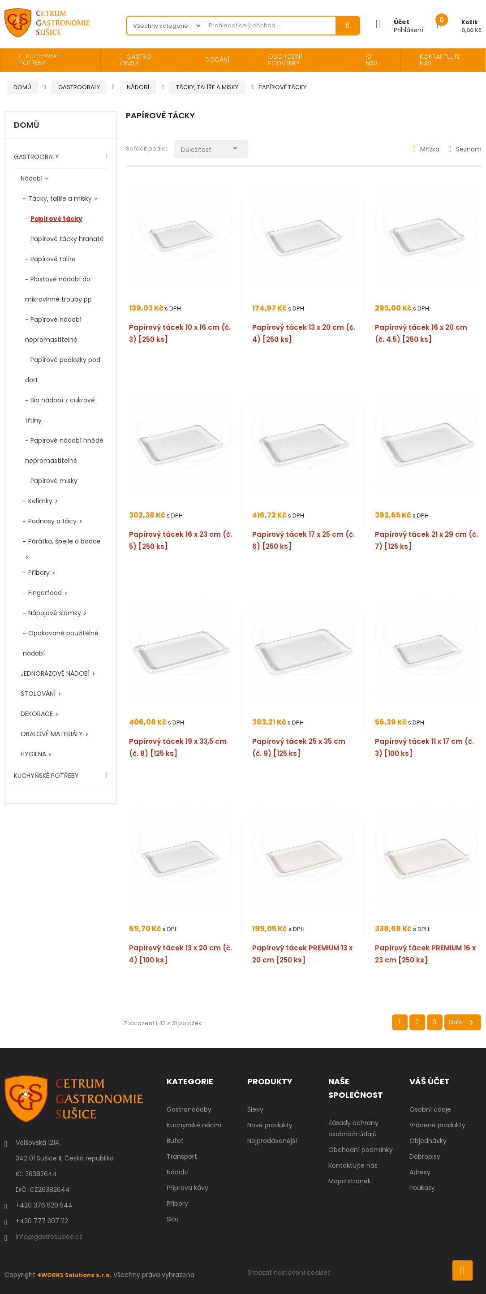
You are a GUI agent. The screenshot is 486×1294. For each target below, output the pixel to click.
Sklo (173, 1219)
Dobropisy (424, 1156)
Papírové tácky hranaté (67, 238)
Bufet (175, 1140)
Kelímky (40, 500)
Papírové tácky (56, 218)
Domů (26, 125)
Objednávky (428, 1140)
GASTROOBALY (36, 156)
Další (463, 1022)
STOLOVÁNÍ (38, 693)
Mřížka (426, 149)
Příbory (39, 572)
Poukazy (422, 1187)
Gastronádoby (189, 1109)
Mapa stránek (349, 1181)
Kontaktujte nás (353, 1165)
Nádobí (32, 178)
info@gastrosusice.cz (49, 1236)
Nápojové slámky (54, 612)
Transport (182, 1156)
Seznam (465, 149)
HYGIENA (33, 754)
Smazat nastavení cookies (289, 1272)
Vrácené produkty (437, 1125)
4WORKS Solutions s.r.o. (77, 1274)
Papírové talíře (53, 258)
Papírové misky (53, 480)
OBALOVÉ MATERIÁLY (52, 733)
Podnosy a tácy (52, 521)
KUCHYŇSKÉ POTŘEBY (46, 775)
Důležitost (218, 147)
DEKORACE (37, 713)
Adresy (419, 1172)
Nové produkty (269, 1125)
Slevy (255, 1109)
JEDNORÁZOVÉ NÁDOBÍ (55, 673)
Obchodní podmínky (360, 1149)
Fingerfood (45, 592)
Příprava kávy (187, 1187)
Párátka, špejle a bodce (64, 541)
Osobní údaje (430, 1109)
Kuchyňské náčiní (194, 1125)
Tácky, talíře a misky (60, 198)
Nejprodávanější (272, 1140)
